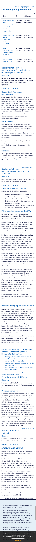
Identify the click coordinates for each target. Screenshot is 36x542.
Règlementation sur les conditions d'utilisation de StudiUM (8, 40)
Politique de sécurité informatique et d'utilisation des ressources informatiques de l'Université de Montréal (19, 359)
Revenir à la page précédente (24, 7)
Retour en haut (28, 167)
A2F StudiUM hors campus (10, 431)
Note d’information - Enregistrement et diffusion (14, 375)
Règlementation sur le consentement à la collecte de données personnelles (15, 70)
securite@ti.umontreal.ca (17, 160)
